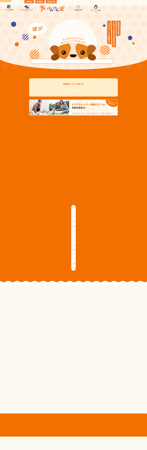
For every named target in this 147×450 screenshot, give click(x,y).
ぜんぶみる (73, 376)
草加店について (73, 90)
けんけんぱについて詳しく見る (73, 212)
